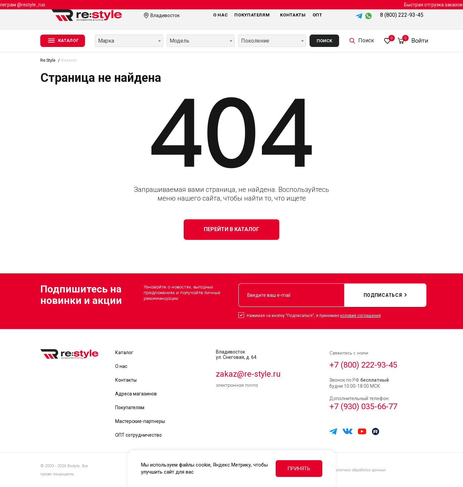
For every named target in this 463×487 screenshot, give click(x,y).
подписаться (385, 295)
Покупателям (253, 14)
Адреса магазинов (136, 393)
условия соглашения (360, 315)
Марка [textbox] (106, 41)
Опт (317, 14)
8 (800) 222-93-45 (401, 15)
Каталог (124, 352)
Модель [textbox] (179, 41)
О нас (220, 14)
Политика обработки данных (359, 470)
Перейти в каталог (231, 229)
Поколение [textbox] (255, 41)
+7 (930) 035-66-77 (363, 406)
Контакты (293, 14)
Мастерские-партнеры (140, 421)
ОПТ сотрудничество (138, 435)
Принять (298, 469)
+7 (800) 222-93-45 (363, 365)
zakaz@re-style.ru (248, 374)
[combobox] (129, 41)
